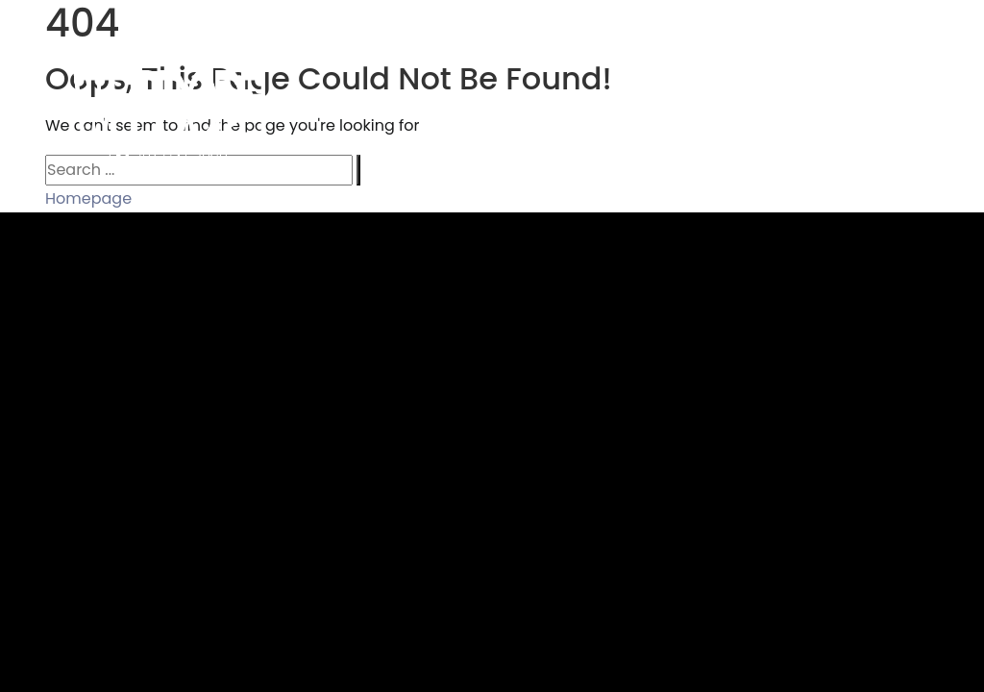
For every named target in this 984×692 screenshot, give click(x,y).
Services (587, 102)
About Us (802, 102)
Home (368, 102)
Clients (693, 102)
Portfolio (474, 102)
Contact (917, 102)
